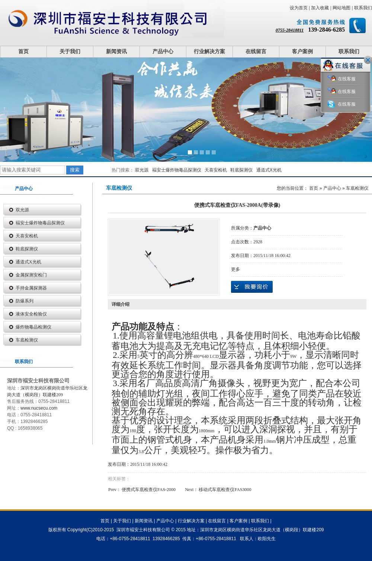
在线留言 (256, 51)
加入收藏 (320, 7)
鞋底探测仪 (241, 170)
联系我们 (363, 7)
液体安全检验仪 (31, 314)
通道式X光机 (269, 170)
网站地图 (341, 7)
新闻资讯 (116, 51)
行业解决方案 (209, 51)
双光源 (141, 170)
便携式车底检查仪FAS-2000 (149, 489)
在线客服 (341, 79)
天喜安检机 (216, 170)
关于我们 (70, 51)
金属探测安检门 (31, 275)
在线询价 (252, 287)
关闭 (368, 60)
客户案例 (302, 51)
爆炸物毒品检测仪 (33, 327)
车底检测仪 (27, 340)
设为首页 (299, 7)
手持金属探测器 (31, 288)
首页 (23, 51)
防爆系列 (24, 301)
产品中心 (163, 51)
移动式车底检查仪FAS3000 (225, 489)
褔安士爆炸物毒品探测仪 (176, 170)
